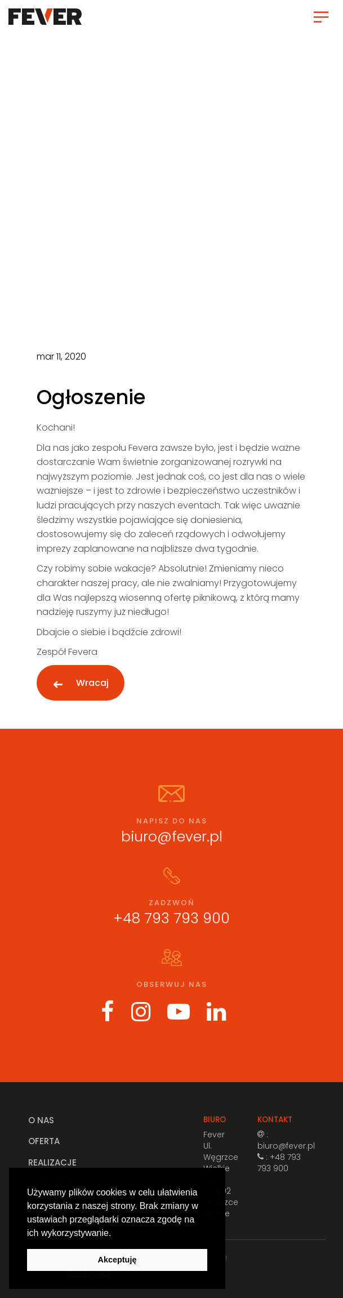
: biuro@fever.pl (286, 1140)
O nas (41, 1120)
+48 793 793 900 (171, 918)
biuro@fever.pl (171, 837)
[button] (115, 1233)
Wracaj (92, 682)
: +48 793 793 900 (279, 1162)
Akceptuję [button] (117, 1259)
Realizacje (52, 1162)
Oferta (44, 1141)
